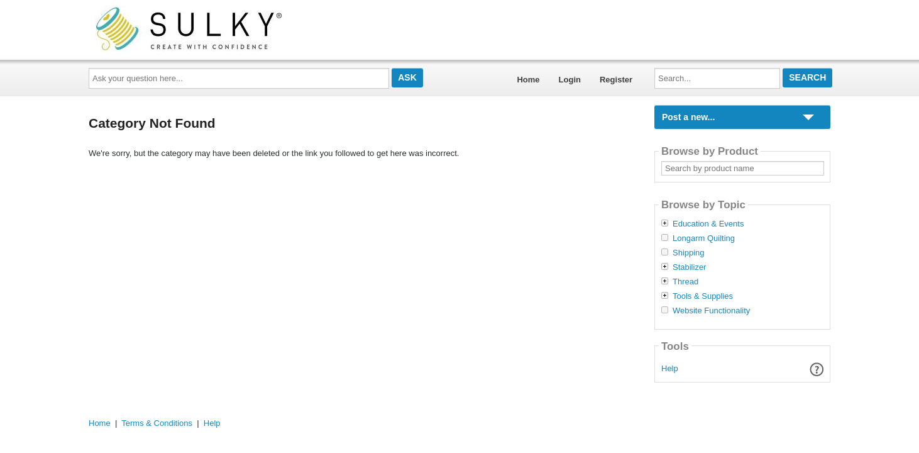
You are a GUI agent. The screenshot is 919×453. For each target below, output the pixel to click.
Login (570, 79)
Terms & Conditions (156, 423)
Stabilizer (689, 267)
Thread (685, 281)
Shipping (689, 253)
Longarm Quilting (704, 238)
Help (669, 368)
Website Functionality (711, 310)
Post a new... (688, 117)
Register (616, 79)
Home (528, 79)
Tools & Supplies (703, 296)
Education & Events (708, 224)
